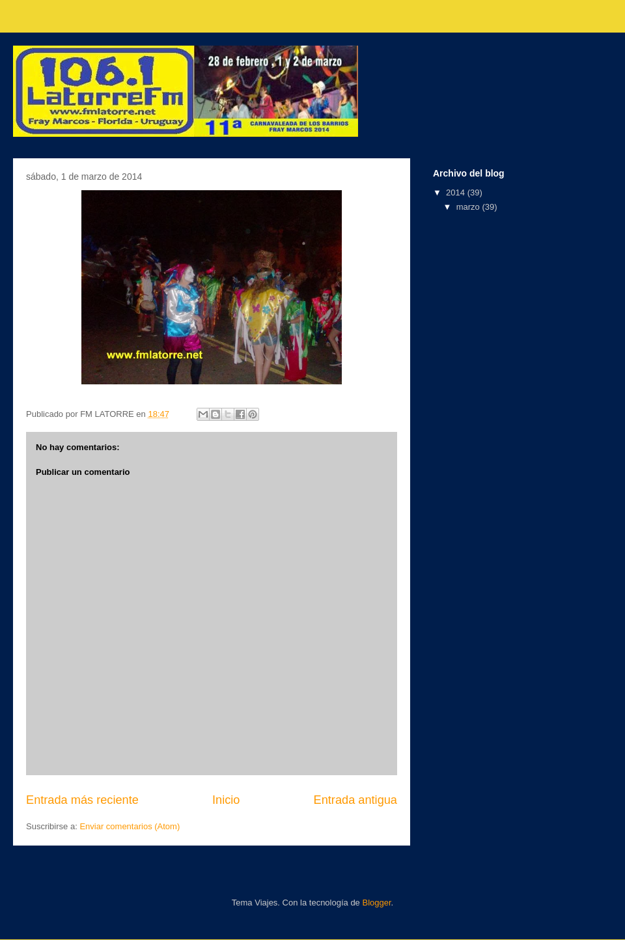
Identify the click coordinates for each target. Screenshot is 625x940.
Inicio (226, 799)
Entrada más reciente (82, 799)
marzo (469, 207)
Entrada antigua (355, 799)
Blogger (376, 902)
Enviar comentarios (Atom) (129, 826)
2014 (456, 192)
